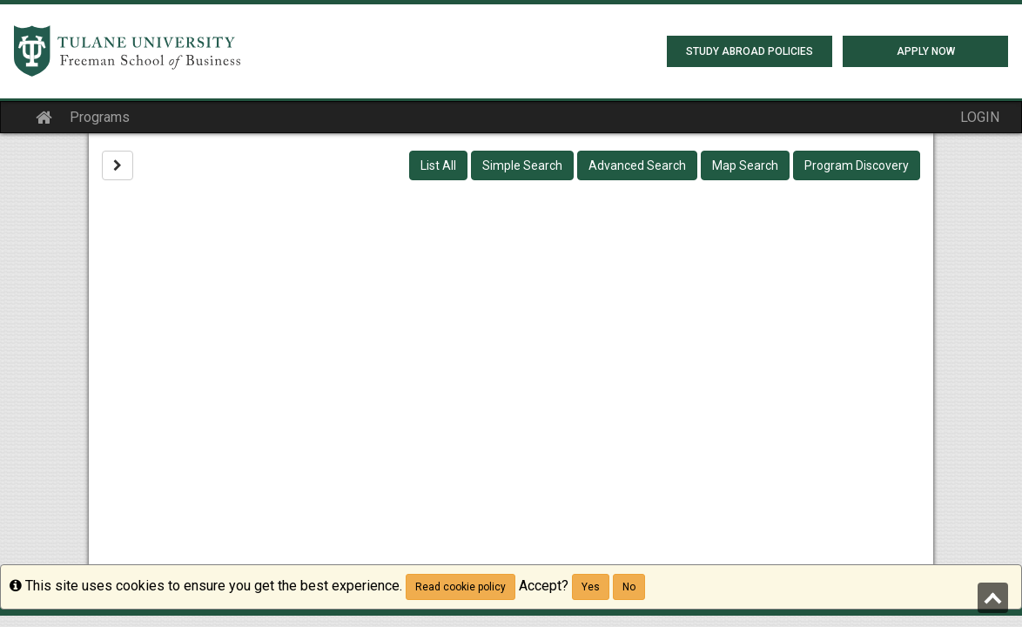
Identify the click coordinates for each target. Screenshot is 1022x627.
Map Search (745, 165)
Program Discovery (856, 165)
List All (438, 165)
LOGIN (979, 117)
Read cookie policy (460, 587)
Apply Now (926, 51)
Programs (100, 117)
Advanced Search (637, 165)
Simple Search (522, 165)
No (628, 587)
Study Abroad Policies (749, 51)
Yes (591, 587)
